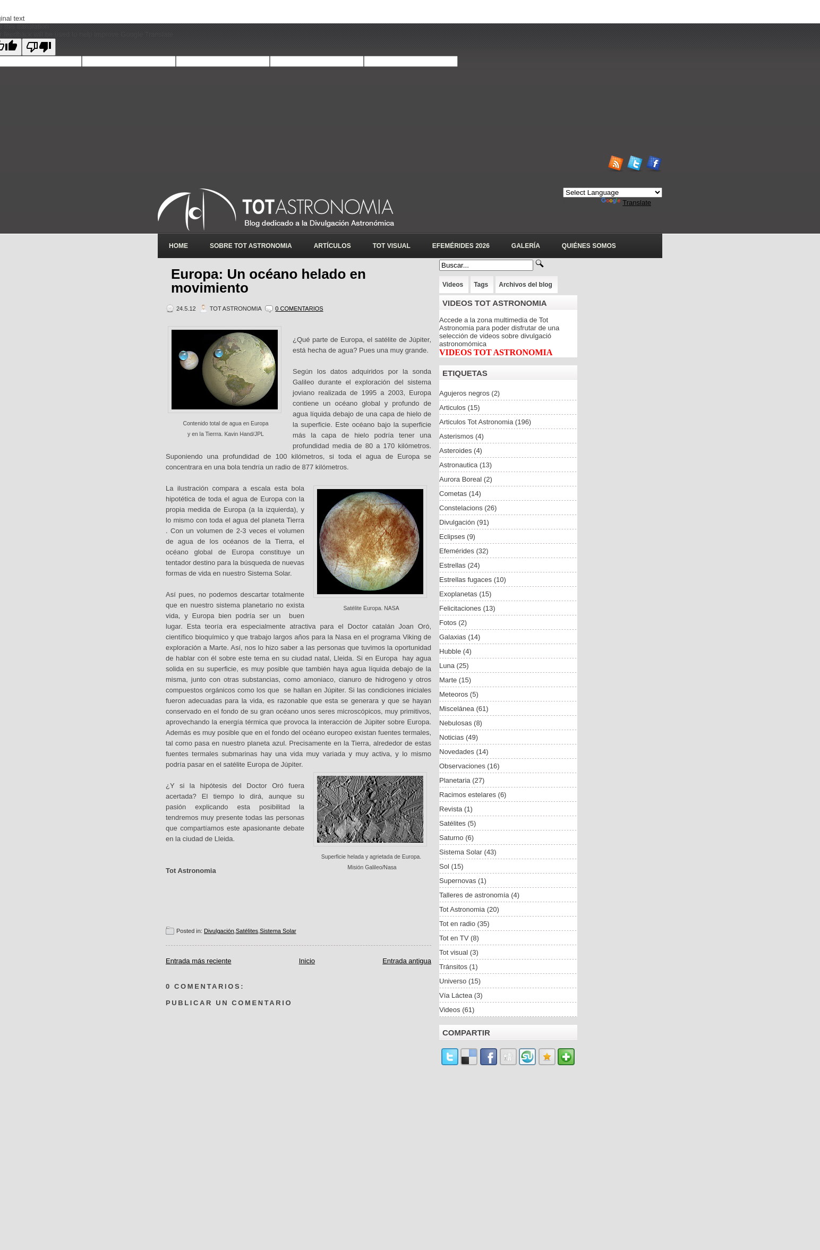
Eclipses (452, 537)
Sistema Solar (278, 931)
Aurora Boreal (460, 479)
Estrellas (452, 565)
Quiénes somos (589, 246)
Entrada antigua (406, 961)
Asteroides (455, 451)
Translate (626, 203)
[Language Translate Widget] (612, 192)
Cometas (453, 494)
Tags (481, 284)
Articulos (452, 408)
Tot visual (453, 952)
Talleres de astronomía (474, 895)
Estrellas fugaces (465, 580)
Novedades (456, 752)
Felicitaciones (460, 608)
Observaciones (462, 766)
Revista (450, 809)
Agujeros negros (464, 393)
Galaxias (452, 637)
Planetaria (455, 780)
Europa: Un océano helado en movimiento (268, 281)
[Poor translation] (39, 47)
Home (178, 246)
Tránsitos (453, 967)
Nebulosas (455, 723)
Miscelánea (456, 709)
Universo (452, 981)
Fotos (448, 623)
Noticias (451, 737)
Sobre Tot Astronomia (251, 246)
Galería (525, 246)
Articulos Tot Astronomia (476, 422)
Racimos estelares (467, 795)
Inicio (307, 961)
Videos (452, 284)
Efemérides (456, 551)
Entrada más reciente (199, 961)
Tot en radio (457, 924)
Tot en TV (453, 938)
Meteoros (453, 694)
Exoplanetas (458, 594)
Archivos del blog (525, 284)
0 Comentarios (299, 308)
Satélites (247, 931)
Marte (448, 680)
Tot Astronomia (462, 909)
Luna (447, 666)
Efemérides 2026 (461, 246)
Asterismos (456, 436)
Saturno (451, 838)
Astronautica (458, 465)
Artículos (332, 246)
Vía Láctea (455, 995)
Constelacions (461, 508)
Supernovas (457, 881)
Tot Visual (392, 246)
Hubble (450, 651)
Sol (444, 866)
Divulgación (219, 931)
